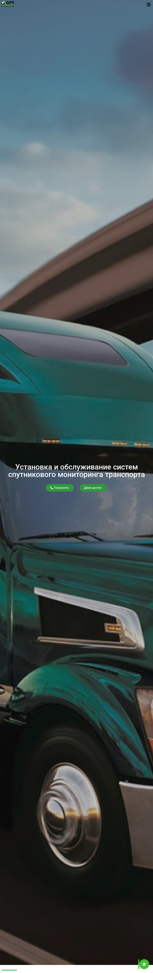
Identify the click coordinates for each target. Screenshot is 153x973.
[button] (149, 4)
